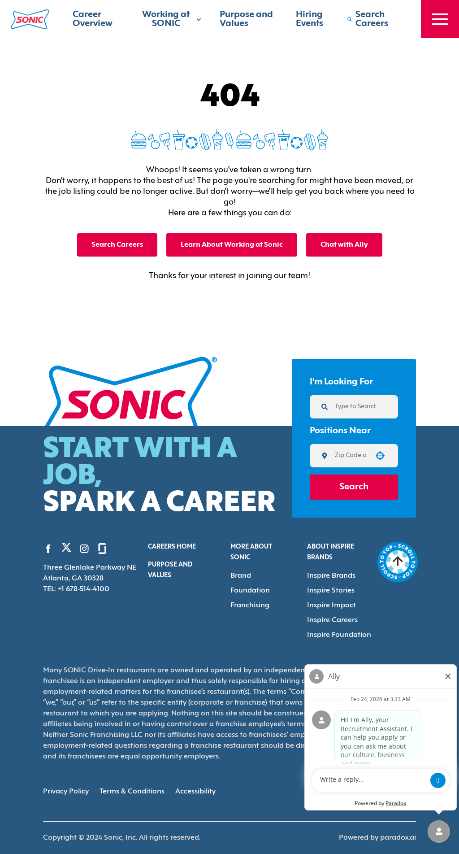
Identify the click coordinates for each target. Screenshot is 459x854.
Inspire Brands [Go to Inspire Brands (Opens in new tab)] (331, 576)
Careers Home (172, 547)
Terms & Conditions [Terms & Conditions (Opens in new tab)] (132, 791)
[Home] (30, 19)
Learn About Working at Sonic (232, 244)
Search (353, 487)
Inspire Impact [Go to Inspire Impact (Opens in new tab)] (331, 605)
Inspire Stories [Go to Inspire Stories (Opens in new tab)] (331, 590)
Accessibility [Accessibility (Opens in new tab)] (195, 791)
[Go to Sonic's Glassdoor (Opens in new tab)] (102, 548)
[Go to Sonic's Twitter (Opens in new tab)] (66, 549)
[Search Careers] (375, 19)
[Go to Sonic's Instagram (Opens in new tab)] (84, 548)
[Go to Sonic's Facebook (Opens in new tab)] (48, 548)
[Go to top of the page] (398, 562)
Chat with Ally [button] (344, 244)
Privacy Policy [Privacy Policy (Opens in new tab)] (66, 791)
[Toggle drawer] (440, 19)
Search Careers (117, 244)
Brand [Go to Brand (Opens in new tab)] (240, 576)
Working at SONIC (172, 19)
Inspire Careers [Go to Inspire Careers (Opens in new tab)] (332, 620)
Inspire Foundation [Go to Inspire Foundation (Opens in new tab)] (339, 635)
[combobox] (351, 456)
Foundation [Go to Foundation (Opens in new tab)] (250, 590)
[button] (380, 455)
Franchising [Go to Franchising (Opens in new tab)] (249, 605)
